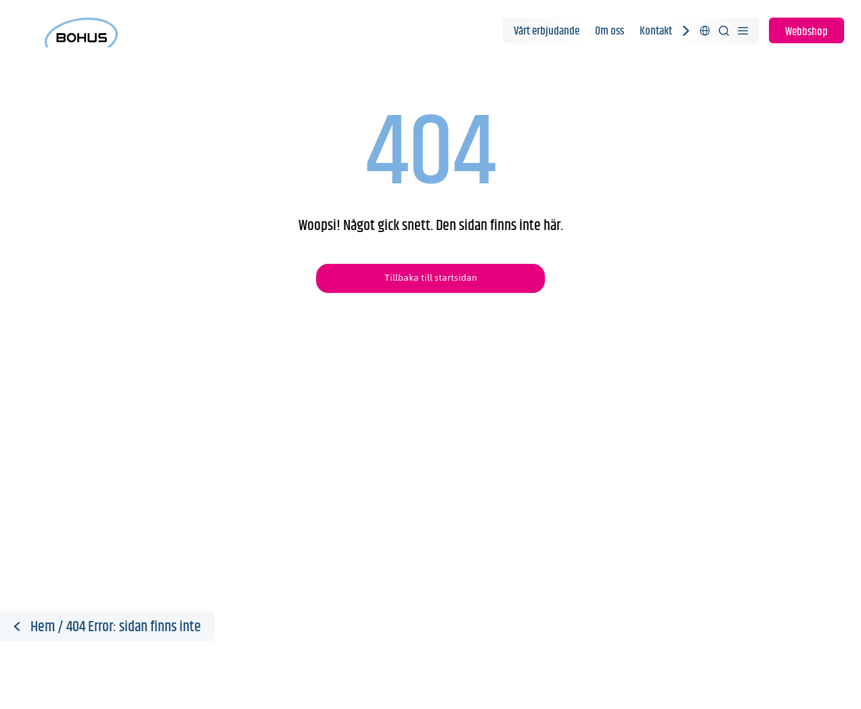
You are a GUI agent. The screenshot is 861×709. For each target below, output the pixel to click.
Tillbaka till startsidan (430, 278)
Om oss (609, 31)
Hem (42, 627)
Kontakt (656, 31)
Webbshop (806, 32)
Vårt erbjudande (546, 31)
